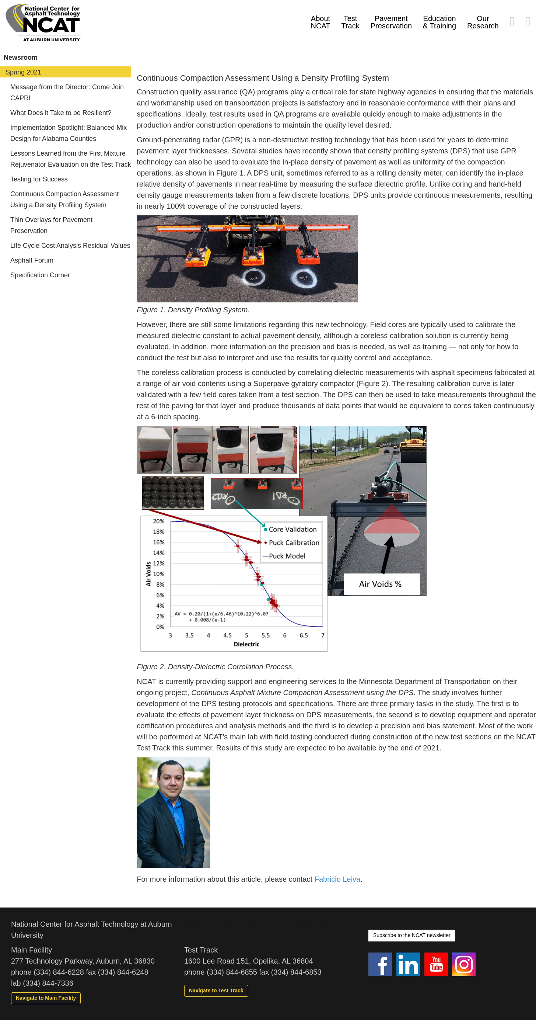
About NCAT (320, 22)
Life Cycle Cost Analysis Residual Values (70, 245)
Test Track (350, 22)
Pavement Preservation (391, 22)
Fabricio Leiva (338, 879)
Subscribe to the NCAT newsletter (412, 935)
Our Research (483, 22)
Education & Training (439, 22)
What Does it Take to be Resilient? (61, 113)
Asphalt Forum (31, 260)
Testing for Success (39, 179)
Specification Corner (40, 275)
